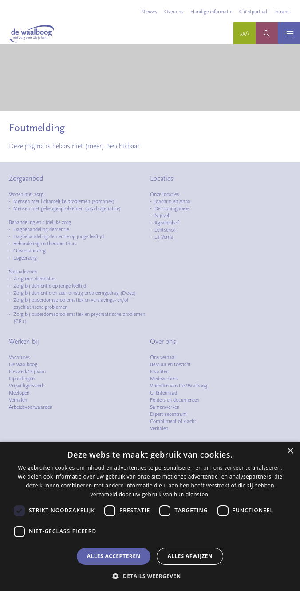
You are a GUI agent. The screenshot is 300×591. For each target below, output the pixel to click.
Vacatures (19, 357)
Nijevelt (162, 215)
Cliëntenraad (163, 393)
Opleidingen (22, 378)
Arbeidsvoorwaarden (30, 407)
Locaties (162, 178)
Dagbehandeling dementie (41, 229)
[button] (150, 575)
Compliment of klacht (173, 421)
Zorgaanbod (26, 178)
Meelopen (19, 393)
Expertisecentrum (168, 414)
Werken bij (24, 341)
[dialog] (150, 516)
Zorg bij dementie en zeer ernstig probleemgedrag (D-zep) (74, 293)
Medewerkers (164, 378)
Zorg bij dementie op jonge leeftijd (49, 286)
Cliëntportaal (253, 11)
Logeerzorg (25, 258)
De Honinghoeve (171, 208)
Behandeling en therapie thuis (44, 243)
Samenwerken (164, 407)
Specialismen (23, 271)
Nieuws (149, 11)
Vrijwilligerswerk (26, 386)
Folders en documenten (174, 400)
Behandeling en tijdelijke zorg (40, 222)
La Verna (163, 237)
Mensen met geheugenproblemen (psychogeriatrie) (67, 208)
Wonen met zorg (26, 194)
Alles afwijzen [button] (190, 556)
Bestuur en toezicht (170, 364)
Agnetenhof (166, 223)
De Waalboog (23, 364)
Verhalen (18, 400)
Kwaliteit (159, 371)
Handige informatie (211, 11)
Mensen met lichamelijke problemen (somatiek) (63, 201)
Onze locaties (164, 194)
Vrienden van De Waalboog (178, 386)
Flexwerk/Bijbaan (27, 371)
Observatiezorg (29, 251)
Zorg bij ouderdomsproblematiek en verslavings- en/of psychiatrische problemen (70, 303)
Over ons (173, 11)
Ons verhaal (163, 357)
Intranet (282, 11)
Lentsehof (164, 230)
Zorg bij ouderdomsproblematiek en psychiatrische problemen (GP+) (79, 317)
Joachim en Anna (172, 201)
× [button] (290, 451)
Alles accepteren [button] (114, 556)
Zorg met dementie (33, 279)
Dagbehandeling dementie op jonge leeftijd (58, 236)
